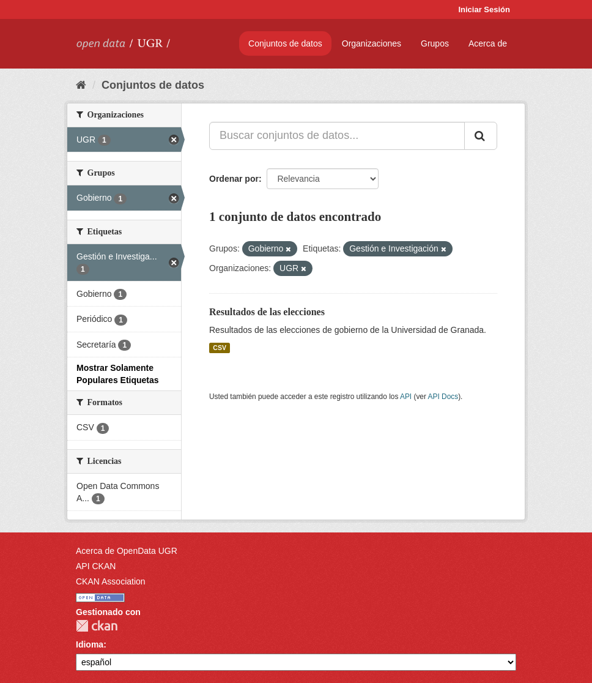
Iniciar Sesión (484, 9)
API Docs (443, 396)
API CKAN (96, 566)
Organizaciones (371, 43)
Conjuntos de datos (285, 43)
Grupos (435, 43)
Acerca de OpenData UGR (126, 551)
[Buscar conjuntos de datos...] (337, 136)
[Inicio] (81, 85)
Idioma (89, 644)
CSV (219, 347)
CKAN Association (111, 581)
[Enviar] (480, 136)
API (406, 396)
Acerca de (487, 43)
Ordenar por (234, 179)
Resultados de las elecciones (267, 312)
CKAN (96, 625)
